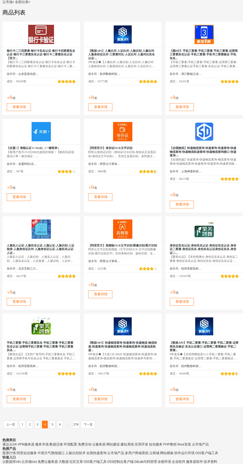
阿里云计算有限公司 (110, 164)
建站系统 (127, 444)
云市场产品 (200, 444)
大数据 (64, 462)
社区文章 (76, 462)
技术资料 (210, 462)
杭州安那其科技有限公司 (191, 268)
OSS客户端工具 (206, 453)
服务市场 (42, 444)
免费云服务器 (48, 462)
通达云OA (9, 444)
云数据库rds (11, 462)
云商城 (154, 453)
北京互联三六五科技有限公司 (28, 268)
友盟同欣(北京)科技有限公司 (28, 164)
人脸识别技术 (75, 453)
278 (75, 424)
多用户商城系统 (136, 453)
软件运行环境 (184, 453)
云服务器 (99, 444)
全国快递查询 (96, 453)
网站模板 (167, 453)
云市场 (7, 2)
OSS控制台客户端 (120, 462)
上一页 (10, 424)
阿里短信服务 (27, 453)
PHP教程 (170, 444)
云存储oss (29, 462)
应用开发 (141, 444)
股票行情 (9, 453)
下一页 (88, 424)
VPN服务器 (26, 444)
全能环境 (164, 462)
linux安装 (184, 444)
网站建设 (113, 444)
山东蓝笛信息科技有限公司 (28, 74)
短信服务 (155, 444)
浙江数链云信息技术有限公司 (191, 74)
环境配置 (70, 444)
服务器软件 (194, 462)
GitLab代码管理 (145, 462)
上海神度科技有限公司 (191, 171)
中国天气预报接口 (51, 453)
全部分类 (21, 2)
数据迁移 (56, 444)
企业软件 (178, 462)
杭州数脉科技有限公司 (110, 74)
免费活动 (84, 444)
